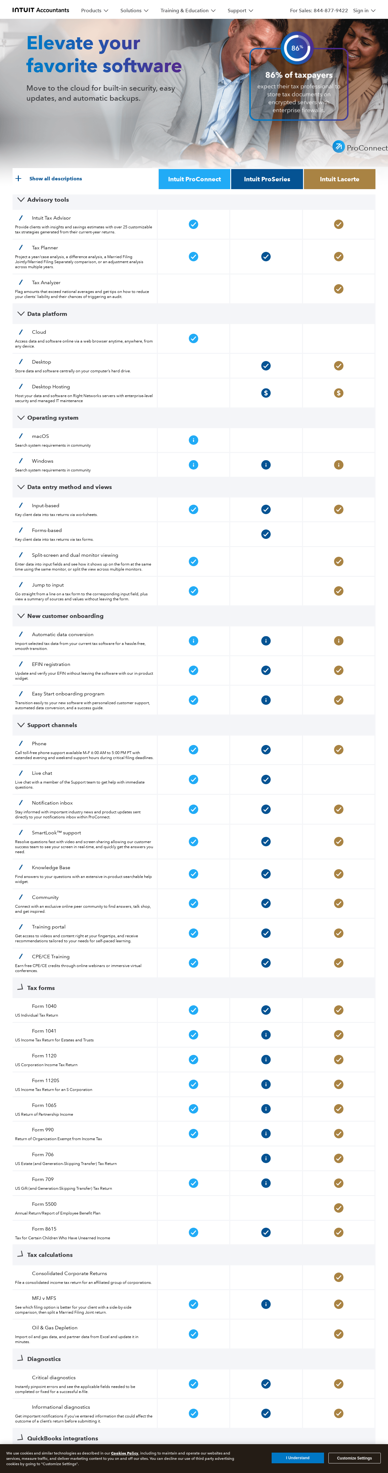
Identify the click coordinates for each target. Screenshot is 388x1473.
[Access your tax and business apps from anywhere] (138, 1270)
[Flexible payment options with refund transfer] (119, 1295)
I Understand (298, 1458)
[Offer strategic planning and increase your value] (330, 1311)
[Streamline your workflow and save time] (34, 1282)
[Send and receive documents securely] (114, 1307)
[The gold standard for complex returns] (32, 1257)
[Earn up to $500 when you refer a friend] (32, 1295)
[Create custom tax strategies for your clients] (122, 1257)
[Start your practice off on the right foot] (326, 1282)
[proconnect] (41, 9)
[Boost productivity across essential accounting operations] (206, 1282)
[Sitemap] (22, 1355)
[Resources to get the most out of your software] (302, 1257)
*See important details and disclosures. (194, 1217)
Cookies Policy (124, 1453)
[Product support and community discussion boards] (303, 1270)
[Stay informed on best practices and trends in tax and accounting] (301, 1295)
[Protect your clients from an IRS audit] (120, 1282)
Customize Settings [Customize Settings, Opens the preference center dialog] (354, 1458)
